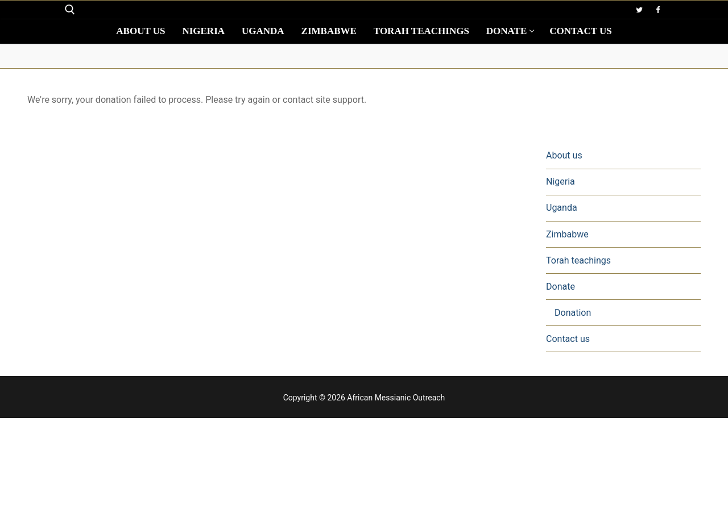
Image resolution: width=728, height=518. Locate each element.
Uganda (561, 207)
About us (564, 155)
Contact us (568, 338)
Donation (573, 312)
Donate (561, 286)
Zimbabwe (567, 234)
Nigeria (560, 181)
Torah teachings (578, 260)
